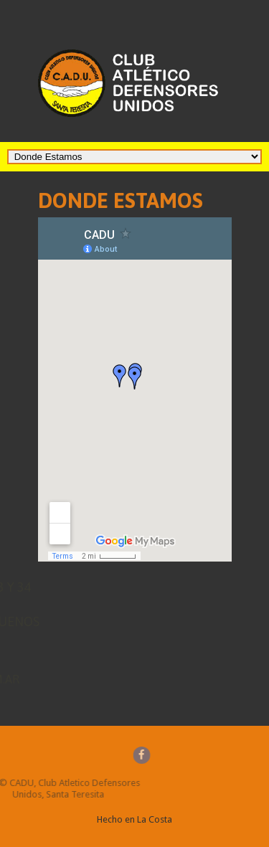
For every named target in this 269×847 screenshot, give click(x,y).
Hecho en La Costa (134, 819)
